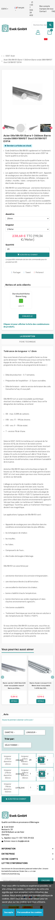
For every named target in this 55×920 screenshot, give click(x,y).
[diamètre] (27, 218)
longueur (10, 225)
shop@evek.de (23, 841)
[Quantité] (27, 249)
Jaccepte (8, 912)
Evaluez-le (27, 316)
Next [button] (52, 677)
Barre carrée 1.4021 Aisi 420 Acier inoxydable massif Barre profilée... (14, 685)
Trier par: (9, 739)
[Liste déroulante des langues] (19, 9)
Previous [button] (2, 677)
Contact (42, 11)
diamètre (10, 214)
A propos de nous (46, 9)
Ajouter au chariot (42, 787)
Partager (16, 272)
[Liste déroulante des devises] (5, 9)
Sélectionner (12, 745)
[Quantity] (31, 760)
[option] (14, 681)
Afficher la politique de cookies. (17, 905)
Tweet (27, 272)
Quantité (10, 245)
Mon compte (44, 6)
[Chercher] (42, 25)
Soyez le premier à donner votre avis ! (17, 720)
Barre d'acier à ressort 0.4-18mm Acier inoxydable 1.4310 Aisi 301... (41, 685)
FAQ (53, 11)
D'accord (45, 881)
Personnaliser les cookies (29, 912)
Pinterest (39, 272)
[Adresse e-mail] (20, 880)
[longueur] (27, 229)
